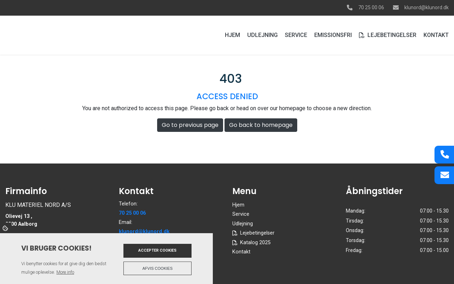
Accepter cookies (157, 250)
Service (240, 214)
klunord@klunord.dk (426, 7)
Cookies (6, 228)
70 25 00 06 (371, 7)
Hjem (238, 205)
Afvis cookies (158, 268)
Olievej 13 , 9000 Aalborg (21, 220)
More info (65, 272)
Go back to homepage (261, 125)
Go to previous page (190, 125)
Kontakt (241, 252)
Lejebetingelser (257, 233)
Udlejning (242, 223)
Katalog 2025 (255, 242)
